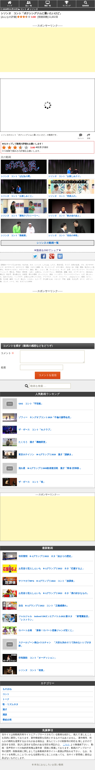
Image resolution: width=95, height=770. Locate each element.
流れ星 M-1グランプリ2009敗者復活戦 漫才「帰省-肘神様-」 (50, 468)
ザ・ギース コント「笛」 (32, 481)
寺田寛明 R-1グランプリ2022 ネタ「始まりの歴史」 (46, 556)
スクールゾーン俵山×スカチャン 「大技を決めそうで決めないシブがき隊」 (55, 644)
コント (6, 694)
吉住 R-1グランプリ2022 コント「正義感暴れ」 (44, 605)
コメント (7, 353)
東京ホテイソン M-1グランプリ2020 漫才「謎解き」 (46, 454)
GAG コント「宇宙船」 (31, 403)
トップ (9, 6)
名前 (3, 367)
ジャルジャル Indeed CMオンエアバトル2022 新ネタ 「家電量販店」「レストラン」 (54, 618)
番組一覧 (47, 6)
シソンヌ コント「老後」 (32, 670)
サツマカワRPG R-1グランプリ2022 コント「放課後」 (47, 580)
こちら (66, 744)
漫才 (5, 709)
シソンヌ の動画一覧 (48, 242)
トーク (6, 699)
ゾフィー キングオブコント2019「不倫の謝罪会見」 (45, 417)
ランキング (67, 6)
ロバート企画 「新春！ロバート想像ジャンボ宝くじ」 (46, 630)
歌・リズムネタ (10, 704)
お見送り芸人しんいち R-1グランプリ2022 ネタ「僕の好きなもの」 (54, 593)
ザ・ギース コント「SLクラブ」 (35, 429)
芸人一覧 (28, 6)
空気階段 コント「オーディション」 (38, 657)
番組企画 (7, 719)
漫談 (5, 714)
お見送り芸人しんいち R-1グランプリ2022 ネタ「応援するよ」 (51, 568)
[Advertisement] (47, 49)
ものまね (7, 689)
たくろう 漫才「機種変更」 (33, 442)
